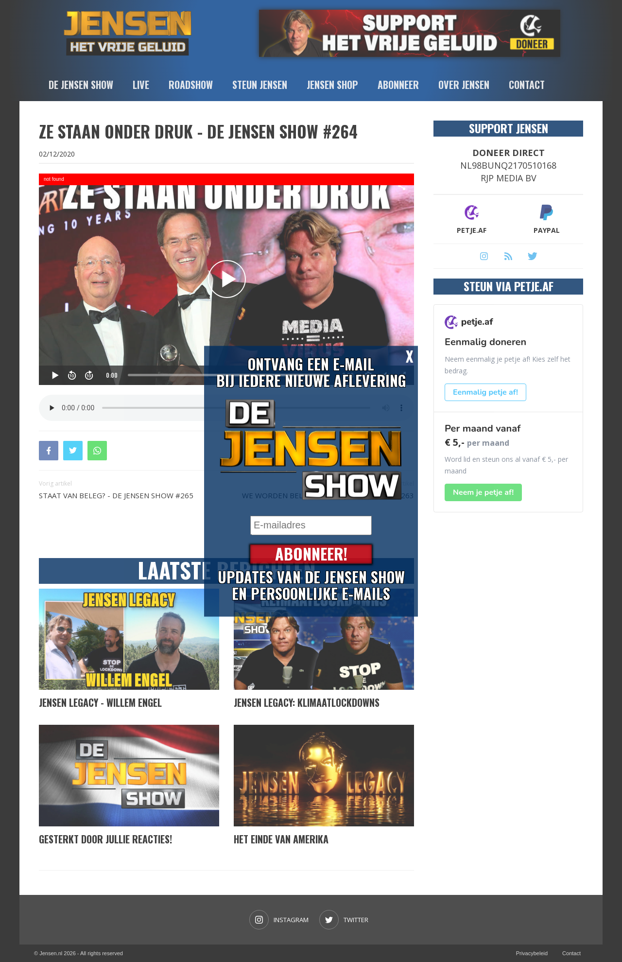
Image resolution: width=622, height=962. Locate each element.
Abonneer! (311, 553)
